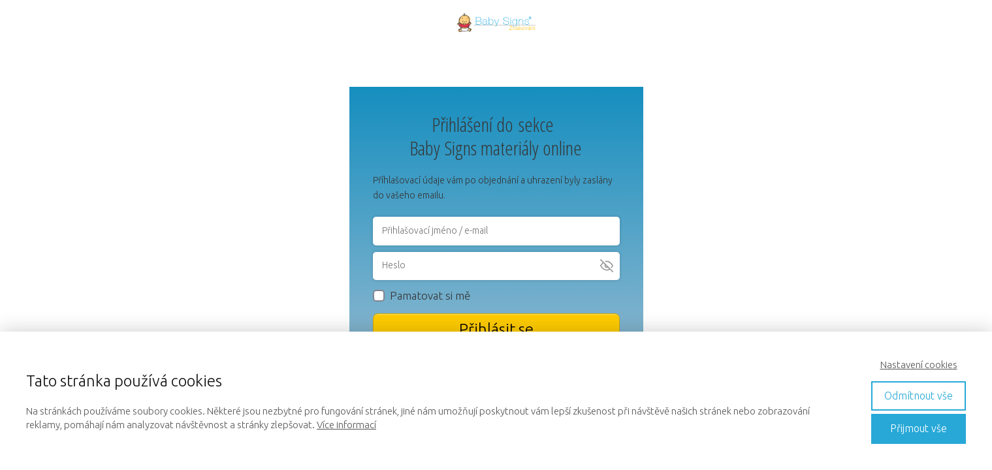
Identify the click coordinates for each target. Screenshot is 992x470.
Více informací (346, 424)
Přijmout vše (918, 428)
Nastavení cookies (918, 364)
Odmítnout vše (918, 395)
